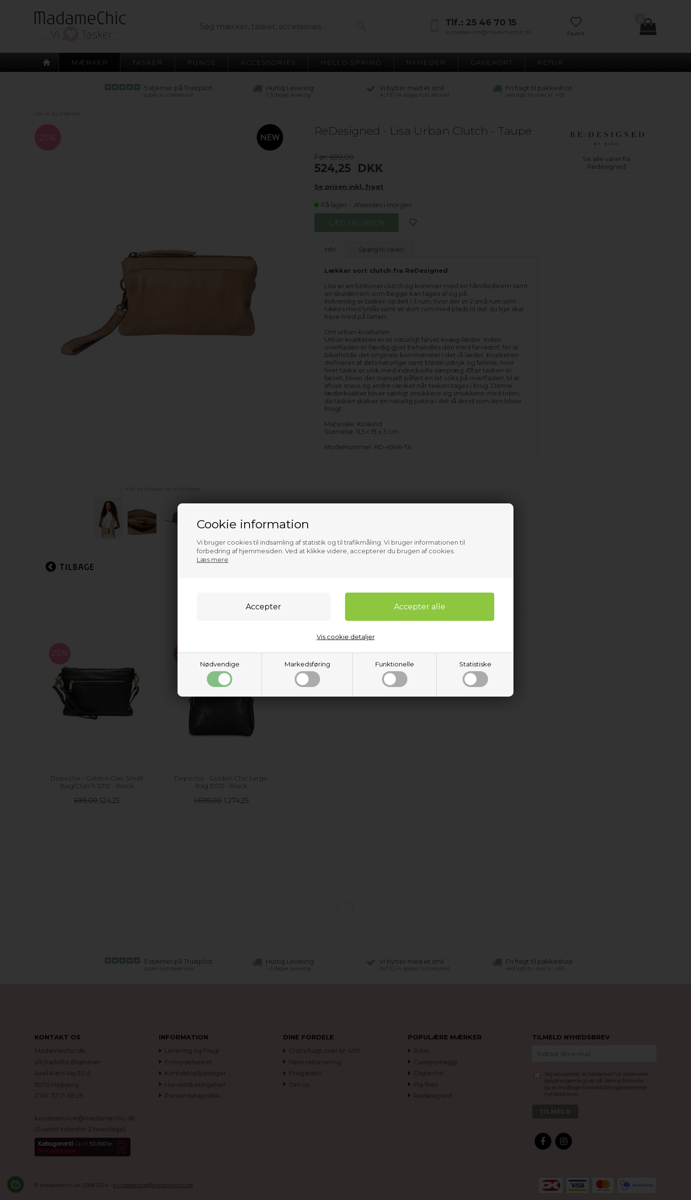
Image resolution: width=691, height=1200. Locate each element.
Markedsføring (307, 673)
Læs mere (212, 559)
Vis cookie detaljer (346, 637)
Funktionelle (394, 673)
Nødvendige (219, 673)
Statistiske (475, 673)
